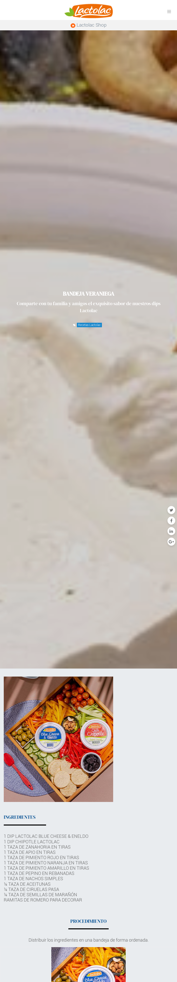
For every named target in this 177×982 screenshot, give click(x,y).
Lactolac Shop (89, 25)
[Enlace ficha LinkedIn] (171, 531)
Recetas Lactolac (89, 325)
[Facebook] (171, 521)
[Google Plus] (171, 542)
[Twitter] (171, 510)
